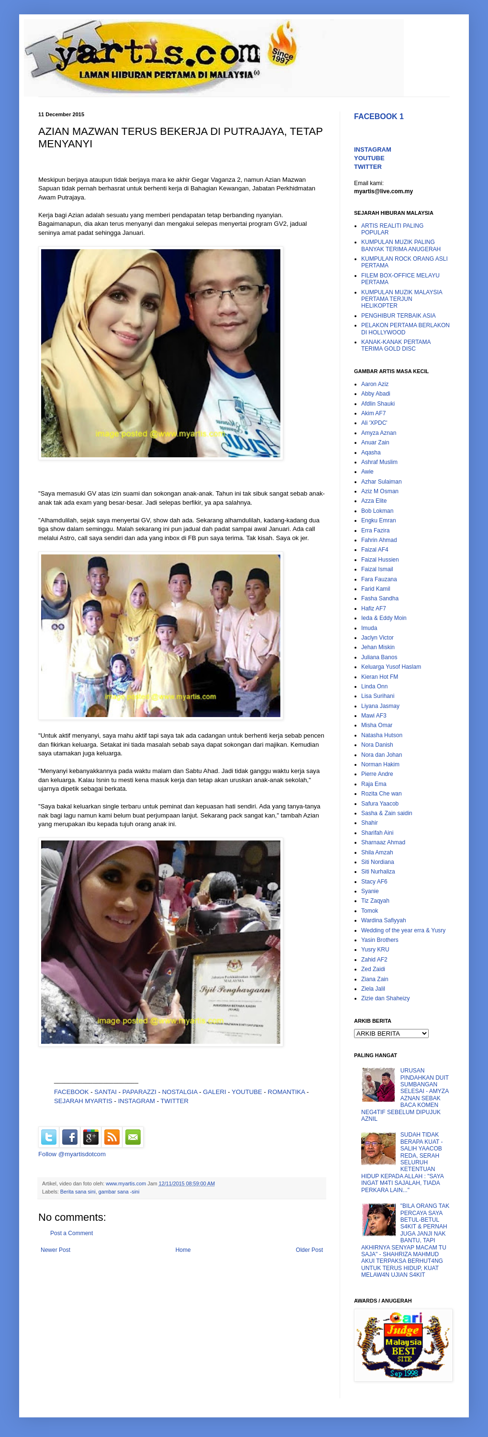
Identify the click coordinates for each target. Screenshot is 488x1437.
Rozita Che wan (381, 793)
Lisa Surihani (377, 696)
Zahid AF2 (374, 959)
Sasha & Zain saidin (386, 813)
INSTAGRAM (136, 1101)
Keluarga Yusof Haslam (391, 666)
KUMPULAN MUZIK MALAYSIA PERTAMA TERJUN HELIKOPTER (401, 299)
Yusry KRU (375, 949)
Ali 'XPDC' (374, 423)
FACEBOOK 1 (379, 116)
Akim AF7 (373, 413)
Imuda (369, 628)
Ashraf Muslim (379, 462)
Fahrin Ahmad (379, 540)
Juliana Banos (379, 657)
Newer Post (55, 1250)
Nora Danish (377, 744)
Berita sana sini (78, 1191)
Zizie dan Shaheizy (385, 998)
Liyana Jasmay (380, 706)
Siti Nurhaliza (378, 871)
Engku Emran (378, 520)
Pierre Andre (377, 774)
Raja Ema (374, 784)
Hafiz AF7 (373, 608)
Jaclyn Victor (377, 637)
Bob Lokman (377, 511)
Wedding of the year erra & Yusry (403, 930)
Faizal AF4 (374, 549)
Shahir (369, 822)
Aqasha (371, 452)
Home (183, 1250)
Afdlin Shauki (378, 403)
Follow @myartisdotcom (72, 1154)
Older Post (309, 1250)
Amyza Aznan (378, 433)
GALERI (214, 1091)
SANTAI (106, 1091)
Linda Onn (374, 686)
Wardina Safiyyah (383, 920)
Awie (367, 471)
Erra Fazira (375, 530)
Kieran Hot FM (379, 677)
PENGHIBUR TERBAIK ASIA (398, 315)
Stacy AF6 (374, 881)
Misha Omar (376, 725)
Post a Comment (71, 1233)
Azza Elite (374, 500)
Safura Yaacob (380, 803)
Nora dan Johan (381, 755)
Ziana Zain (374, 979)
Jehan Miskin (378, 647)
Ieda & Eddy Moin (384, 618)
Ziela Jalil (373, 988)
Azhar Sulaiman (381, 481)
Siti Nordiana (377, 862)
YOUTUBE (247, 1091)
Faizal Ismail (377, 569)
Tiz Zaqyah (375, 900)
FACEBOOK (71, 1091)
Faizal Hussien (380, 559)
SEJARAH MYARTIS (83, 1101)
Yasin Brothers (380, 940)
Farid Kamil (375, 589)
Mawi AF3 (374, 715)
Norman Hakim (380, 764)
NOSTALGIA (180, 1091)
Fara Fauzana (379, 579)
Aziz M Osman (380, 491)
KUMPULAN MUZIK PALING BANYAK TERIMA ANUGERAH (401, 245)
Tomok (369, 910)
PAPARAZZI (139, 1091)
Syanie (370, 891)
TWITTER (175, 1101)
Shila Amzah (377, 852)
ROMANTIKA (286, 1091)
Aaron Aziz (374, 384)
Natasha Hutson (381, 735)
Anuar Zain (375, 442)
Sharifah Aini (377, 832)
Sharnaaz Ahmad (383, 842)
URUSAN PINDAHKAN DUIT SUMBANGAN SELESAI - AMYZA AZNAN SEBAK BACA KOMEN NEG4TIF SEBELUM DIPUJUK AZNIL (405, 1094)
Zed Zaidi (373, 969)
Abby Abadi (375, 393)
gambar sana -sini (119, 1191)
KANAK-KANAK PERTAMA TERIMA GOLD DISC (396, 345)
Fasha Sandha (380, 598)
